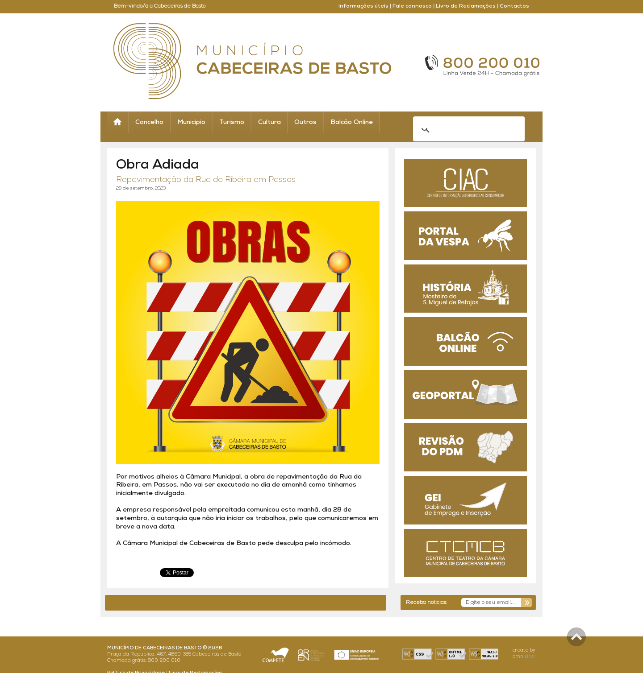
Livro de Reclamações (466, 6)
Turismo (231, 122)
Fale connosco (412, 6)
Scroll (576, 637)
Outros (305, 122)
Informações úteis (363, 6)
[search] (457, 122)
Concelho (149, 122)
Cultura (269, 122)
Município (191, 122)
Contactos (514, 6)
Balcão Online (351, 122)
